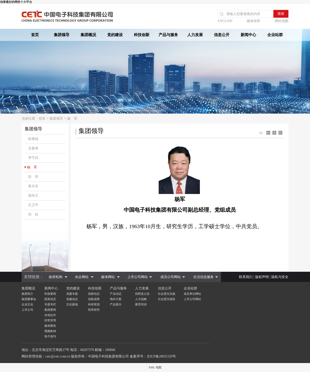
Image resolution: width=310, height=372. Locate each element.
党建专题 (72, 293)
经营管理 (50, 320)
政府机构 (55, 277)
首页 (35, 35)
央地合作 (50, 315)
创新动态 (94, 293)
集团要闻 (50, 309)
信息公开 (221, 35)
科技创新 (141, 35)
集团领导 (61, 35)
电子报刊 (50, 336)
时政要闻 (50, 293)
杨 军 (72, 118)
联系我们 (246, 277)
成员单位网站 (192, 293)
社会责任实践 (166, 293)
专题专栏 (50, 304)
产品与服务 (168, 35)
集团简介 (27, 293)
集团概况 (88, 35)
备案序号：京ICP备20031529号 (153, 356)
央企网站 (82, 277)
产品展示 (116, 304)
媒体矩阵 (253, 21)
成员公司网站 (170, 277)
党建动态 (72, 299)
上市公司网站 (137, 277)
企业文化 (27, 304)
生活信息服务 (203, 277)
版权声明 (262, 277)
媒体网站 (108, 277)
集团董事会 (29, 299)
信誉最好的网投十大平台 (16, 2)
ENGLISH (225, 21)
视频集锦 (50, 331)
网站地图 (281, 21)
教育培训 (141, 304)
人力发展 (195, 35)
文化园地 (72, 304)
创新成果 (94, 299)
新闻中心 (248, 35)
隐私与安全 (279, 277)
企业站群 (275, 35)
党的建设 (115, 35)
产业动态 (116, 293)
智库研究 (94, 309)
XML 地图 (154, 367)
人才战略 (141, 299)
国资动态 (50, 299)
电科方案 (116, 299)
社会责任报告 (166, 299)
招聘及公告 (142, 293)
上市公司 (27, 309)
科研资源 (94, 304)
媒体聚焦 (50, 325)
